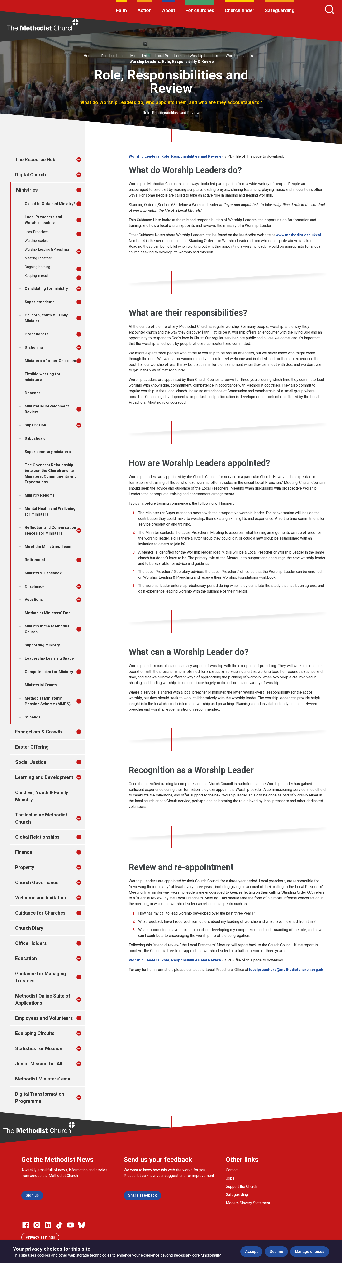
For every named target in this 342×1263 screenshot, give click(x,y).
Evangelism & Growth (38, 732)
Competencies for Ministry (49, 671)
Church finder (239, 10)
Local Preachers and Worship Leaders (186, 56)
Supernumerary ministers (48, 451)
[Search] (329, 9)
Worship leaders (239, 56)
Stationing (34, 347)
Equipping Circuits (35, 1033)
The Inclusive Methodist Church (41, 818)
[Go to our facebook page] (25, 1225)
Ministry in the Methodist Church (47, 629)
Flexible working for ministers (43, 377)
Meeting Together (38, 258)
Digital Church (30, 175)
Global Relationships (37, 837)
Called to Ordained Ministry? (50, 203)
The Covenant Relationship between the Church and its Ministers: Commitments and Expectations (50, 473)
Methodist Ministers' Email (48, 613)
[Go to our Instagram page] (37, 1225)
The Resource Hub (35, 159)
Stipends (32, 717)
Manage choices (309, 1251)
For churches (199, 10)
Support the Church (241, 1186)
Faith (121, 10)
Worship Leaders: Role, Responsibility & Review (171, 61)
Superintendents (40, 302)
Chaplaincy (34, 586)
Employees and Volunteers (44, 1018)
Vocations (34, 599)
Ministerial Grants (41, 685)
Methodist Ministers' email (44, 1079)
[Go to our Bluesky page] (81, 1225)
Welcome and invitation (40, 898)
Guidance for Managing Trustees (40, 977)
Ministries (138, 56)
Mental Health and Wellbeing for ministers (50, 511)
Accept (251, 1251)
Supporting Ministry (42, 645)
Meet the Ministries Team (48, 546)
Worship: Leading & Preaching (47, 249)
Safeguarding (279, 10)
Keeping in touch (37, 276)
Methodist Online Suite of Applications (42, 999)
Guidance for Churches (40, 913)
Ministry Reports (40, 495)
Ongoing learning (37, 267)
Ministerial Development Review (47, 409)
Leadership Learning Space (49, 658)
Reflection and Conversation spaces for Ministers (50, 530)
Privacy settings (40, 1237)
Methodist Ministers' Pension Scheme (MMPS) (48, 701)
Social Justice (30, 762)
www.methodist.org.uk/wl (298, 235)
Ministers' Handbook (43, 573)
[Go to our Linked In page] (48, 1225)
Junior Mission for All (38, 1063)
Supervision (35, 425)
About (168, 10)
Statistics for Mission (38, 1048)
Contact (232, 1170)
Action (144, 10)
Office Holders (31, 943)
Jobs (230, 1178)
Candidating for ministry (46, 288)
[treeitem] (84, 159)
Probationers (37, 334)
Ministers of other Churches (50, 360)
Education (26, 958)
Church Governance (36, 882)
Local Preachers (37, 232)
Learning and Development (44, 777)
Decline (276, 1251)
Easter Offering (32, 747)
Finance (23, 852)
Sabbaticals (35, 438)
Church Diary (29, 928)
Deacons (33, 393)
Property (24, 867)
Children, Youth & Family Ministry (46, 318)
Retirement (35, 560)
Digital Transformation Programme (39, 1097)
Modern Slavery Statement (248, 1203)
